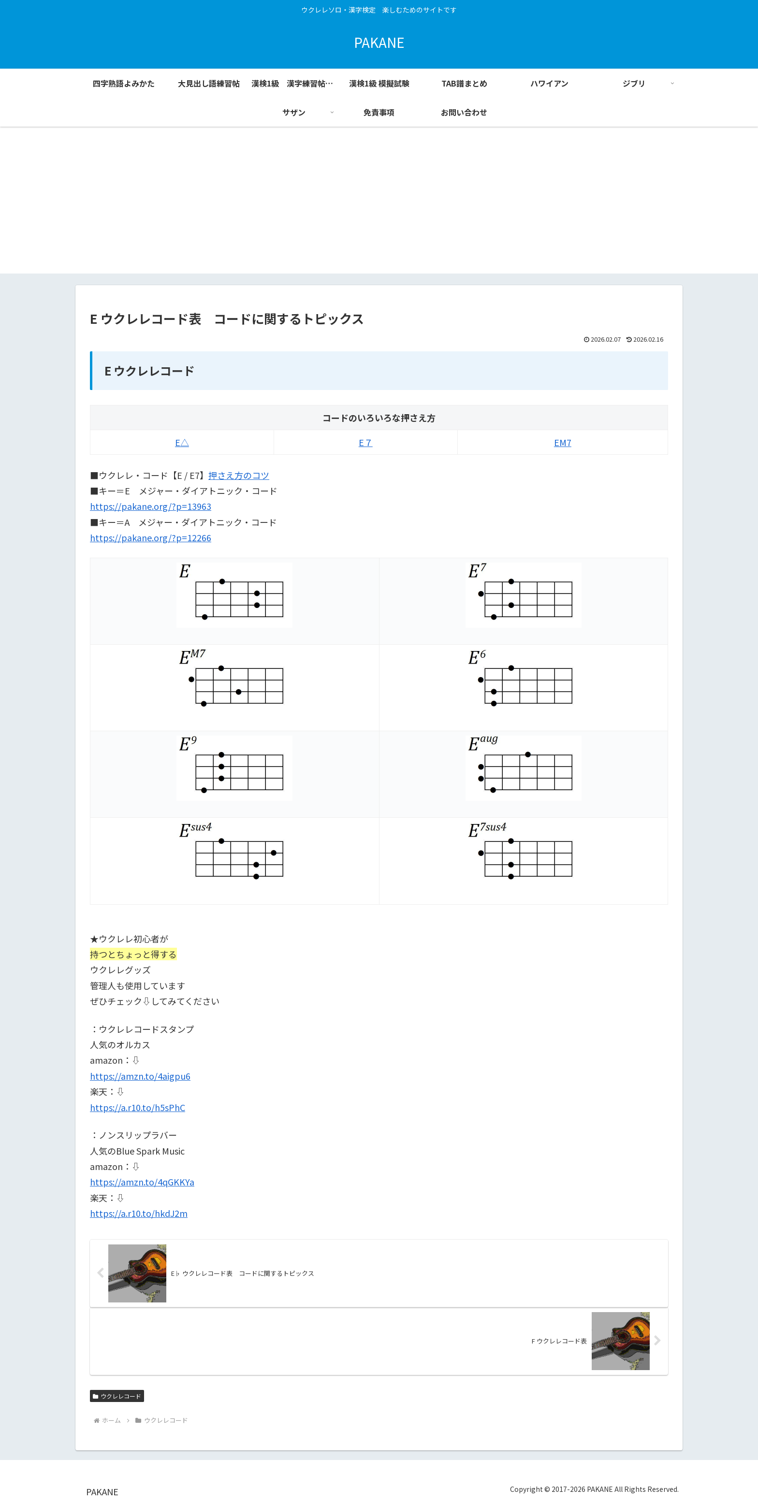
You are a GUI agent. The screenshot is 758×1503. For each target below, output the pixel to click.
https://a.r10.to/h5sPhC (137, 1107)
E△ (182, 442)
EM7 (562, 442)
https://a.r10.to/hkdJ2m (139, 1213)
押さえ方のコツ (238, 475)
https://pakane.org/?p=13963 (150, 506)
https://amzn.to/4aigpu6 (140, 1075)
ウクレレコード (117, 1396)
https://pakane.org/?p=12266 (150, 537)
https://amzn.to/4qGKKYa (142, 1181)
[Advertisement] (379, 206)
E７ (366, 442)
